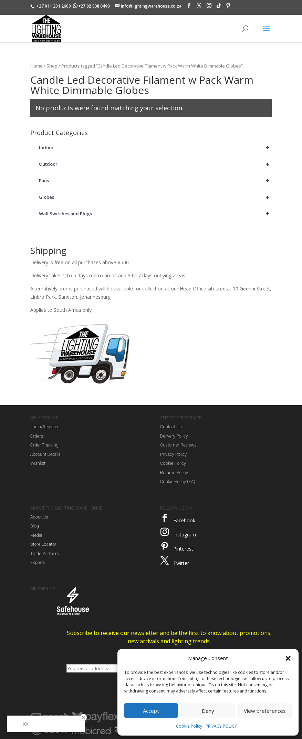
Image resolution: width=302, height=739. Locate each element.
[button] (288, 658)
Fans (155, 180)
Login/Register (44, 426)
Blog (34, 525)
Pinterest (183, 548)
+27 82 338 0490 (92, 6)
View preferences (265, 710)
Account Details (45, 454)
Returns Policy (174, 472)
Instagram (184, 534)
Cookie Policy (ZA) (177, 481)
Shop (52, 66)
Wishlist (37, 463)
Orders (36, 436)
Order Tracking (44, 445)
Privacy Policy (173, 454)
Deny (208, 710)
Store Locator (43, 544)
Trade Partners (44, 553)
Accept (151, 710)
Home (36, 66)
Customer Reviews (178, 445)
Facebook (184, 520)
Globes (155, 197)
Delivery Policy (174, 436)
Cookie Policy (189, 726)
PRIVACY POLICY (221, 726)
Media (36, 535)
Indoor (155, 147)
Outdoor (155, 164)
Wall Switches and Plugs (155, 213)
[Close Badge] (83, 717)
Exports (37, 562)
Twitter (181, 563)
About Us (39, 517)
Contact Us (171, 426)
